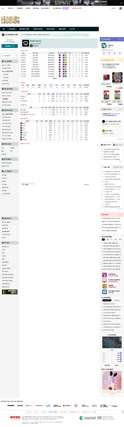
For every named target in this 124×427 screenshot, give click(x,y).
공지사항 (94, 412)
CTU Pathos (23, 101)
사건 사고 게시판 (6, 126)
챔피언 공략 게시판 (7, 102)
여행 (3, 259)
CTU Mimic (51, 69)
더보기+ (120, 39)
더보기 (55, 78)
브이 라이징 (5, 271)
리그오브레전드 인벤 (11, 35)
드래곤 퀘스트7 (6, 284)
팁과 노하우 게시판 (7, 93)
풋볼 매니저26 (5, 287)
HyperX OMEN (6, 268)
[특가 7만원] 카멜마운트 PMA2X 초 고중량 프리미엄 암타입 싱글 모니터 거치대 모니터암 (112, 227)
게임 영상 (4, 265)
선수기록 (4, 178)
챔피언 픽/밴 (5, 187)
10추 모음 (5, 77)
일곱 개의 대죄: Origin (7, 274)
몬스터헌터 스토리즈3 (7, 277)
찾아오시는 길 (86, 412)
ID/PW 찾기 (13, 50)
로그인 (113, 8)
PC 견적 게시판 (6, 234)
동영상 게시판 (5, 166)
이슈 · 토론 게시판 (6, 123)
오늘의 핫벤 (5, 225)
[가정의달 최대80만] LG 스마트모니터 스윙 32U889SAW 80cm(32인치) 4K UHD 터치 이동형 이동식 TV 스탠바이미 (112, 224)
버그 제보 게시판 (6, 105)
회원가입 (5, 50)
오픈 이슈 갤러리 (6, 222)
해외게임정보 (5, 262)
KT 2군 (22, 98)
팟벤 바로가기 (5, 246)
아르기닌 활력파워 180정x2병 (109, 230)
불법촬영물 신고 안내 (75, 412)
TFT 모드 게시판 (6, 136)
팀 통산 (4, 181)
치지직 (3, 250)
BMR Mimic (51, 55)
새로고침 (119, 139)
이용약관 (43, 412)
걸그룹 (3, 256)
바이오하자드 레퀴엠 (7, 280)
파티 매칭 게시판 (6, 129)
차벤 (3, 253)
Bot (11, 151)
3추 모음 (5, 74)
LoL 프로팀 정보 (6, 193)
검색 (16, 55)
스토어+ (120, 60)
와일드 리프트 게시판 (7, 132)
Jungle (12, 148)
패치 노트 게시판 (6, 96)
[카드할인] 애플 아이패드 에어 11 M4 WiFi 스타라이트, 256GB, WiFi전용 (112, 218)
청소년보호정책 (63, 412)
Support (3, 154)
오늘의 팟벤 (5, 228)
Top (2, 148)
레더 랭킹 (4, 190)
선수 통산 (4, 184)
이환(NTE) (110, 45)
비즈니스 (36, 412)
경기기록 (4, 175)
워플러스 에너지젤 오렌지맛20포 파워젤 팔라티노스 (112, 221)
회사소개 (29, 412)
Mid (2, 151)
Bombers (22, 96)
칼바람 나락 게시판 (7, 139)
